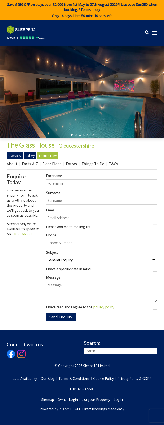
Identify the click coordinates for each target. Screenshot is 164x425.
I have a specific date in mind (68, 269)
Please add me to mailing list (68, 227)
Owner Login (68, 399)
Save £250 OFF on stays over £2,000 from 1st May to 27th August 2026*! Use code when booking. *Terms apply (82, 10)
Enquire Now (48, 156)
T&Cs (113, 163)
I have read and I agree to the (80, 307)
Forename (54, 175)
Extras (71, 163)
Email (50, 210)
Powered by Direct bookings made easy (82, 409)
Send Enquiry (60, 316)
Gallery (30, 156)
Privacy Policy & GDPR (134, 378)
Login (118, 399)
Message (53, 277)
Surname (53, 193)
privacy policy (103, 307)
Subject (52, 252)
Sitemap (47, 399)
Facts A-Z (30, 163)
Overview (14, 156)
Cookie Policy (103, 378)
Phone (51, 235)
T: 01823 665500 (82, 389)
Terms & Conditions (74, 378)
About (12, 163)
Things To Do (92, 163)
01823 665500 (22, 234)
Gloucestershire (76, 146)
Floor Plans (52, 163)
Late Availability (25, 378)
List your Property (95, 399)
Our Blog (48, 378)
